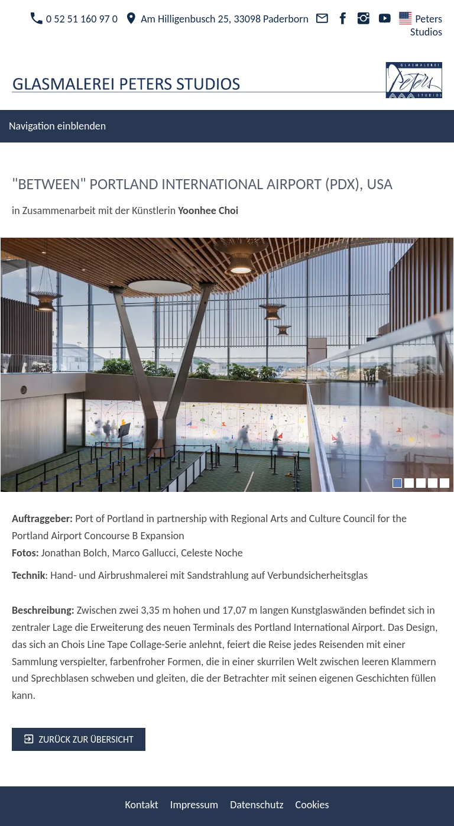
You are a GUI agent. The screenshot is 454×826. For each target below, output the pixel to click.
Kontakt (141, 804)
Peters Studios (420, 25)
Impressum (194, 804)
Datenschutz (256, 804)
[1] (397, 483)
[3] (421, 483)
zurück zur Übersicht (79, 739)
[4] (432, 483)
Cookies (312, 804)
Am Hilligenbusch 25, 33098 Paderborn (217, 18)
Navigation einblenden (57, 125)
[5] (444, 483)
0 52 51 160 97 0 (74, 18)
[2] (409, 483)
